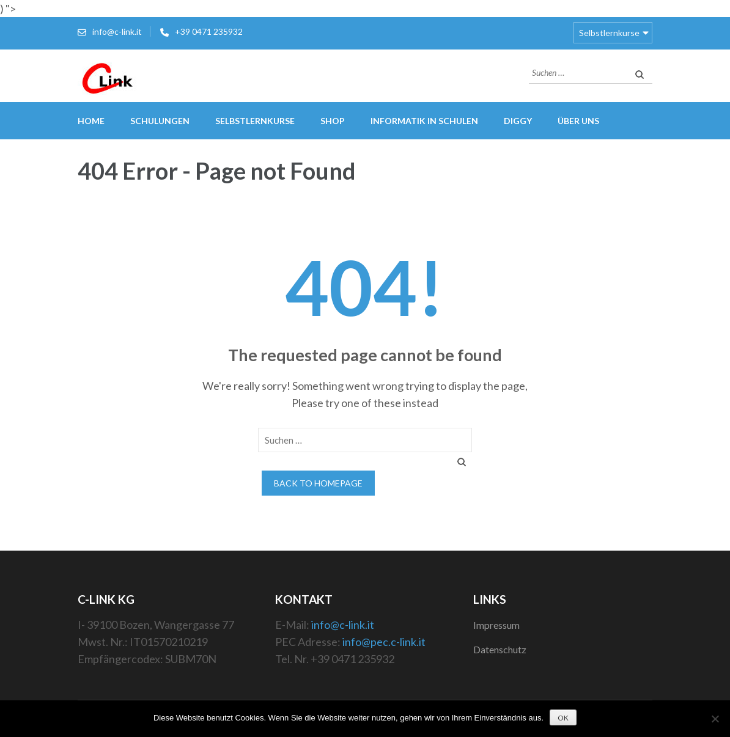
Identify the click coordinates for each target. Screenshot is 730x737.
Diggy (518, 121)
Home (91, 121)
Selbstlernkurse (609, 33)
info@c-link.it (117, 31)
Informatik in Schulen (424, 121)
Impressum (496, 625)
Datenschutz (499, 649)
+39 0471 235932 (209, 31)
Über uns (578, 121)
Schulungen (160, 121)
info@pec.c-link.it (384, 641)
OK (563, 717)
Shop (332, 121)
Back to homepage (318, 483)
